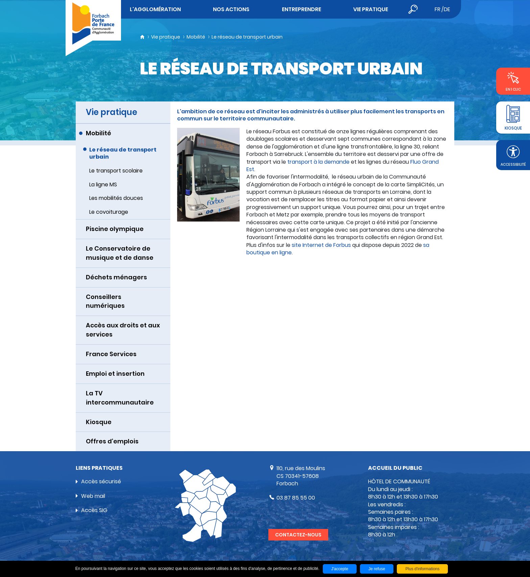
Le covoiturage (108, 212)
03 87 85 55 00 (295, 498)
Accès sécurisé (101, 481)
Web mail (93, 496)
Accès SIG (94, 510)
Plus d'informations (422, 569)
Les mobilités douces (116, 198)
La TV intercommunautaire (120, 398)
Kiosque (99, 422)
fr (437, 9)
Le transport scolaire (116, 171)
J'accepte (339, 569)
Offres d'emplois (112, 441)
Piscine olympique (115, 229)
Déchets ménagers (116, 277)
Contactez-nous (298, 534)
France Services (111, 354)
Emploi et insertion (115, 373)
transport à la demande (318, 162)
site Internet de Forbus (322, 245)
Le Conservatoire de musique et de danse (119, 253)
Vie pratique (165, 36)
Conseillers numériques (105, 301)
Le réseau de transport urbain (247, 36)
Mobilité (196, 36)
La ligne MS (103, 184)
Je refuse (376, 569)
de (447, 9)
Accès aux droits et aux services (123, 330)
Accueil (142, 37)
